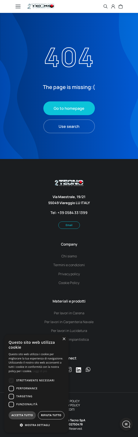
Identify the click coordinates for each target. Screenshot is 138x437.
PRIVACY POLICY (69, 405)
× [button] (63, 339)
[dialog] (36, 384)
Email (69, 225)
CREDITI (69, 409)
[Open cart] (120, 6)
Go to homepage (69, 108)
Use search (69, 126)
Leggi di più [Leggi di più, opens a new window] (40, 371)
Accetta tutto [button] (22, 415)
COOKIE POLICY (69, 401)
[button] (36, 425)
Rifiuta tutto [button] (51, 415)
